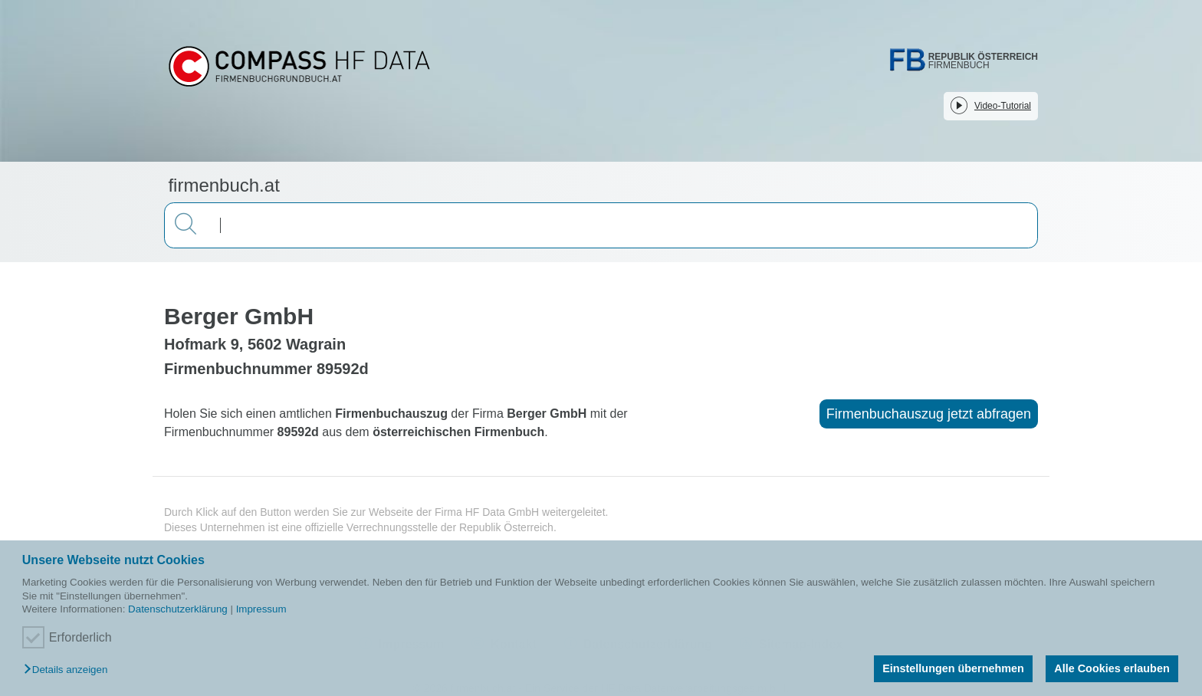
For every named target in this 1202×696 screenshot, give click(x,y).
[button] (69, 670)
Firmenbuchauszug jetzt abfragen (928, 414)
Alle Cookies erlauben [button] (1111, 668)
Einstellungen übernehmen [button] (953, 668)
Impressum (261, 609)
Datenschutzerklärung (178, 609)
